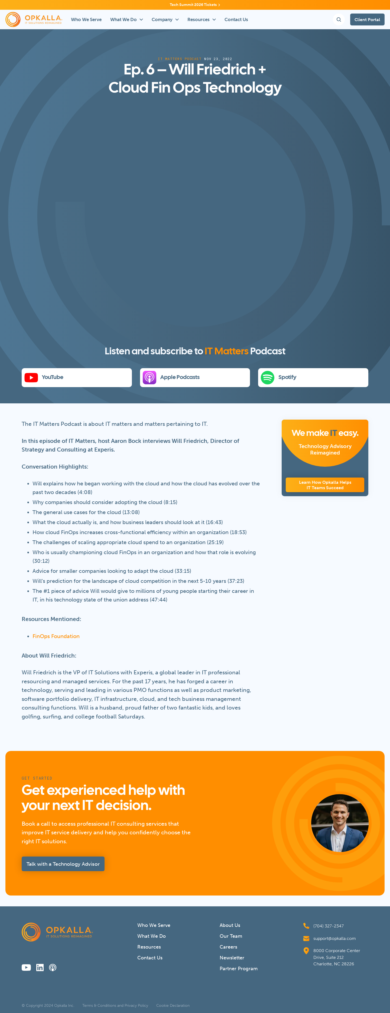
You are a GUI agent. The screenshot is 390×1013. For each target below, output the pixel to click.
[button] (126, 19)
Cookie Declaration (173, 1006)
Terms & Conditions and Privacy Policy (115, 1006)
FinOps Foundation (56, 636)
